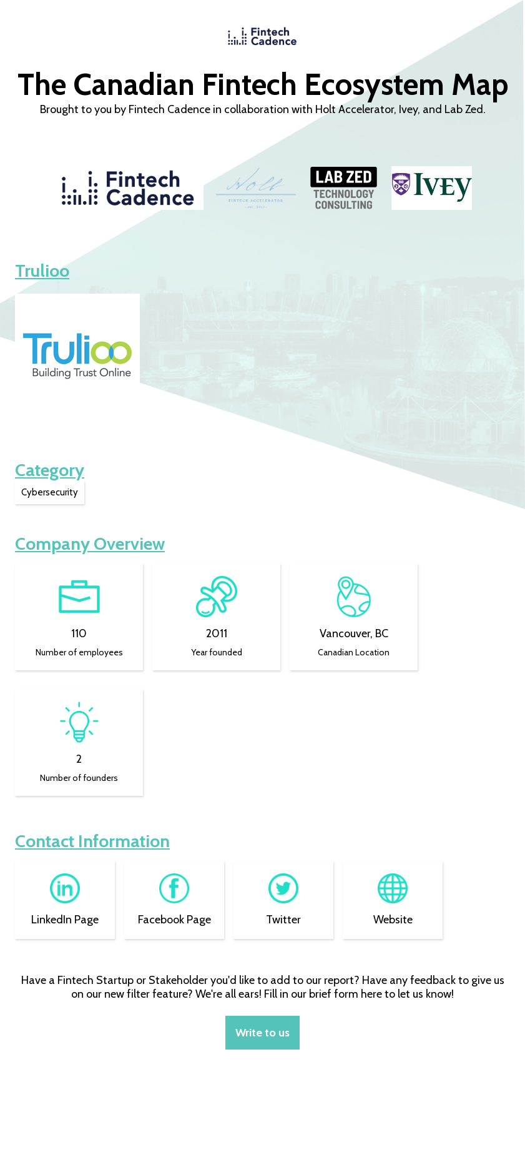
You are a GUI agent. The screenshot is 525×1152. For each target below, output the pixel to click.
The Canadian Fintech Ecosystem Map (262, 84)
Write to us (262, 1033)
